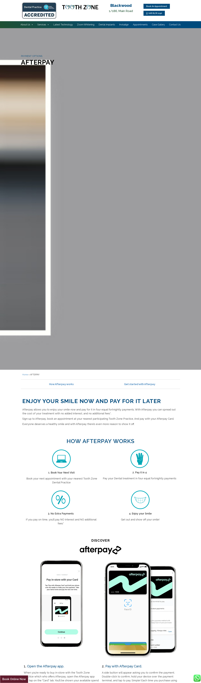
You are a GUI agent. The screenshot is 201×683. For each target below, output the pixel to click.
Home (25, 374)
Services (43, 24)
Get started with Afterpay (139, 384)
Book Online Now (14, 679)
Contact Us (175, 24)
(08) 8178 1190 (154, 13)
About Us (27, 24)
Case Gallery (158, 24)
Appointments (140, 24)
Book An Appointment (156, 6)
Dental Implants (107, 24)
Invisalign (124, 24)
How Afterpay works (61, 384)
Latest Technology (63, 24)
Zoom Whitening (85, 24)
